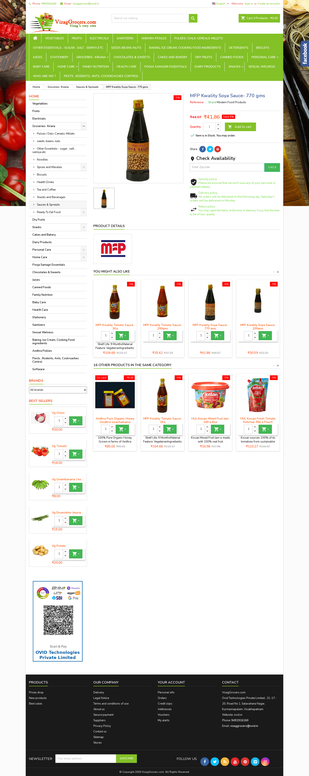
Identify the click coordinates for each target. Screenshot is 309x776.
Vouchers (164, 715)
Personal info (166, 692)
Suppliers (99, 720)
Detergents (238, 48)
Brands (36, 380)
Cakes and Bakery (172, 57)
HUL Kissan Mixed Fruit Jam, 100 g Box (210, 420)
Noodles (42, 160)
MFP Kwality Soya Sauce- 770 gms (210, 326)
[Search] (154, 18)
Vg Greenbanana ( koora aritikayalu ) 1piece (68, 479)
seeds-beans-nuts (126, 48)
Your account (171, 682)
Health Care (126, 67)
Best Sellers (40, 401)
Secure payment (103, 715)
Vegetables (54, 38)
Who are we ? (44, 76)
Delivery (98, 692)
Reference (197, 102)
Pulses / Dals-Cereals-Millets (198, 38)
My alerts (164, 720)
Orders (162, 698)
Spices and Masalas (49, 167)
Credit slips (165, 704)
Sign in (249, 3)
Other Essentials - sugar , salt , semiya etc (68, 48)
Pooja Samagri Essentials (165, 67)
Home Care (66, 67)
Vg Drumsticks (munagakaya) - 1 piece (68, 512)
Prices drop (36, 692)
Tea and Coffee (46, 190)
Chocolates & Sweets (132, 57)
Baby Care (41, 67)
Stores (97, 743)
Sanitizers (125, 38)
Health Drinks (45, 182)
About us (99, 709)
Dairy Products (208, 67)
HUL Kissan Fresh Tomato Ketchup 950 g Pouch (258, 420)
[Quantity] (59, 421)
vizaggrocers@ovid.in (86, 3)
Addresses (165, 709)
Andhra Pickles (154, 38)
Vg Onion (58, 413)
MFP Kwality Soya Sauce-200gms (258, 326)
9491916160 (48, 3)
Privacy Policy (102, 726)
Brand (212, 102)
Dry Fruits (203, 57)
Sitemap (98, 737)
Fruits (77, 38)
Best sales (35, 704)
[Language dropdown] (221, 3)
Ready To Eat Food (49, 212)
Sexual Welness (261, 67)
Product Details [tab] (109, 226)
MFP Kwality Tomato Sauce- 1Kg (115, 326)
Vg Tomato (59, 446)
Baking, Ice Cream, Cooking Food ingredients (185, 48)
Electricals (99, 38)
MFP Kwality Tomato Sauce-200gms (162, 326)
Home (34, 96)
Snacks (235, 67)
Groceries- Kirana (91, 57)
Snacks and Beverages (51, 197)
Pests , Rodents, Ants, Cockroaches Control (101, 76)
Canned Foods (232, 57)
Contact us (100, 732)
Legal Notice (101, 698)
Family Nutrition (96, 67)
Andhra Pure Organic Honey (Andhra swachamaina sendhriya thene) (115, 422)
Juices (37, 57)
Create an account (269, 3)
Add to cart (239, 126)
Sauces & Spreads (48, 205)
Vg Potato (59, 546)
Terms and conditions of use (111, 704)
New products (38, 698)
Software (38, 369)
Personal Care (263, 57)
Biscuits (262, 48)
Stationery (59, 57)
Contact (230, 682)
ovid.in (238, 715)
